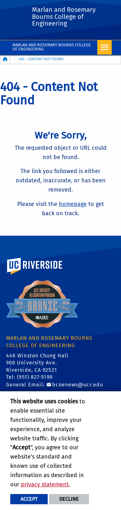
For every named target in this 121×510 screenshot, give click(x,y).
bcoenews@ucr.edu (77, 385)
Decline (69, 499)
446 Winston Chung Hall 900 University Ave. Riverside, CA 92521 (37, 363)
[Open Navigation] (104, 47)
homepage (73, 204)
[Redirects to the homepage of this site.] (5, 60)
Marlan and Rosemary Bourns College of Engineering (51, 46)
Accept (28, 499)
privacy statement (45, 484)
